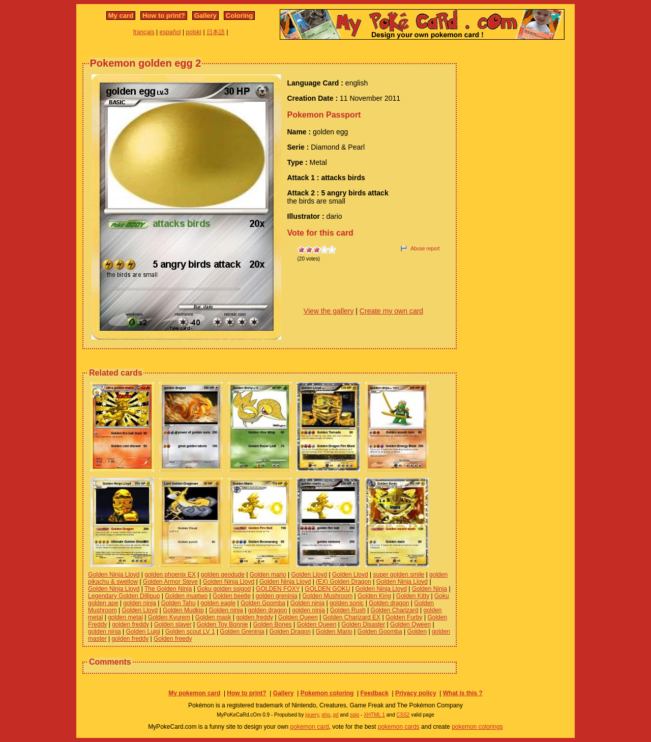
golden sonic (347, 603)
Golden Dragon (290, 631)
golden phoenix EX (170, 574)
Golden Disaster (363, 624)
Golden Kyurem (169, 617)
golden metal (125, 617)
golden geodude (223, 574)
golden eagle (217, 603)
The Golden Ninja (168, 588)
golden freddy (254, 617)
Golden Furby (404, 617)
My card (120, 15)
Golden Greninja (242, 631)
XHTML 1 (374, 715)
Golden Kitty (412, 596)
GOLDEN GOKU (327, 588)
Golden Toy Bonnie (222, 624)
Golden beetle (232, 596)
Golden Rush (348, 610)
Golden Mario (334, 631)
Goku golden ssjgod (224, 588)
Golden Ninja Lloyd (113, 574)
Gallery (205, 15)
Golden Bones (272, 624)
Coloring (239, 15)
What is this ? (463, 693)
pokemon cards (399, 726)
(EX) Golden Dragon (343, 581)
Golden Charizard (395, 610)
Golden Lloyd (309, 574)
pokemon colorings (477, 726)
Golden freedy (173, 638)
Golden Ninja (429, 588)
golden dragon (267, 610)
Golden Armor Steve (170, 581)
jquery (312, 715)
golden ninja (139, 603)
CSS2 (402, 715)
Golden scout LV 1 (190, 631)
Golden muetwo (186, 596)
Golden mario (268, 574)
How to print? (163, 15)
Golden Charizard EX (351, 617)
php (325, 715)
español (170, 32)
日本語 (215, 32)
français (144, 32)
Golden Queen (298, 617)
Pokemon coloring (327, 693)
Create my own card (391, 311)
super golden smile (399, 574)
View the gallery (329, 311)
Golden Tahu (178, 603)
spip (354, 715)
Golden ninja (307, 603)
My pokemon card (194, 693)
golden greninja (277, 596)
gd (336, 715)
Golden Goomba (263, 603)
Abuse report (424, 248)
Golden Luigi (143, 631)
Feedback (374, 693)
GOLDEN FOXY (278, 588)
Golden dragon (389, 603)
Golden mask (213, 617)
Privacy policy (415, 693)
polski (193, 32)
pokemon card (309, 726)
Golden (417, 631)
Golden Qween (410, 624)
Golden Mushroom (327, 596)
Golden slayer (173, 624)
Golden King (374, 596)
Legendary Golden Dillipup (124, 596)
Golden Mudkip (183, 610)
